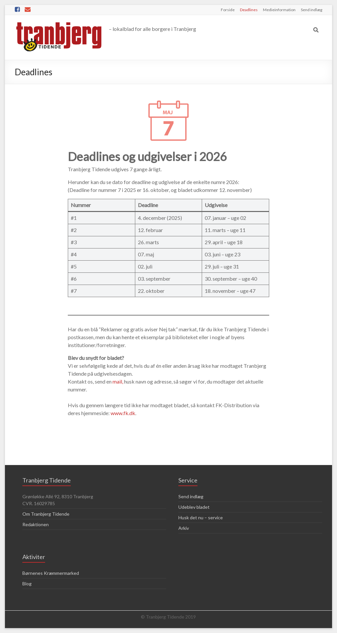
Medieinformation (279, 9)
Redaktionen (35, 524)
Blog (27, 583)
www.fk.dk (123, 413)
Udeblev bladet (194, 507)
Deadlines (249, 9)
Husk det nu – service (200, 517)
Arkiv (183, 528)
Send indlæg (311, 9)
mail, (118, 381)
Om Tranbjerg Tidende (45, 514)
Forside (228, 9)
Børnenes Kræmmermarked (50, 573)
